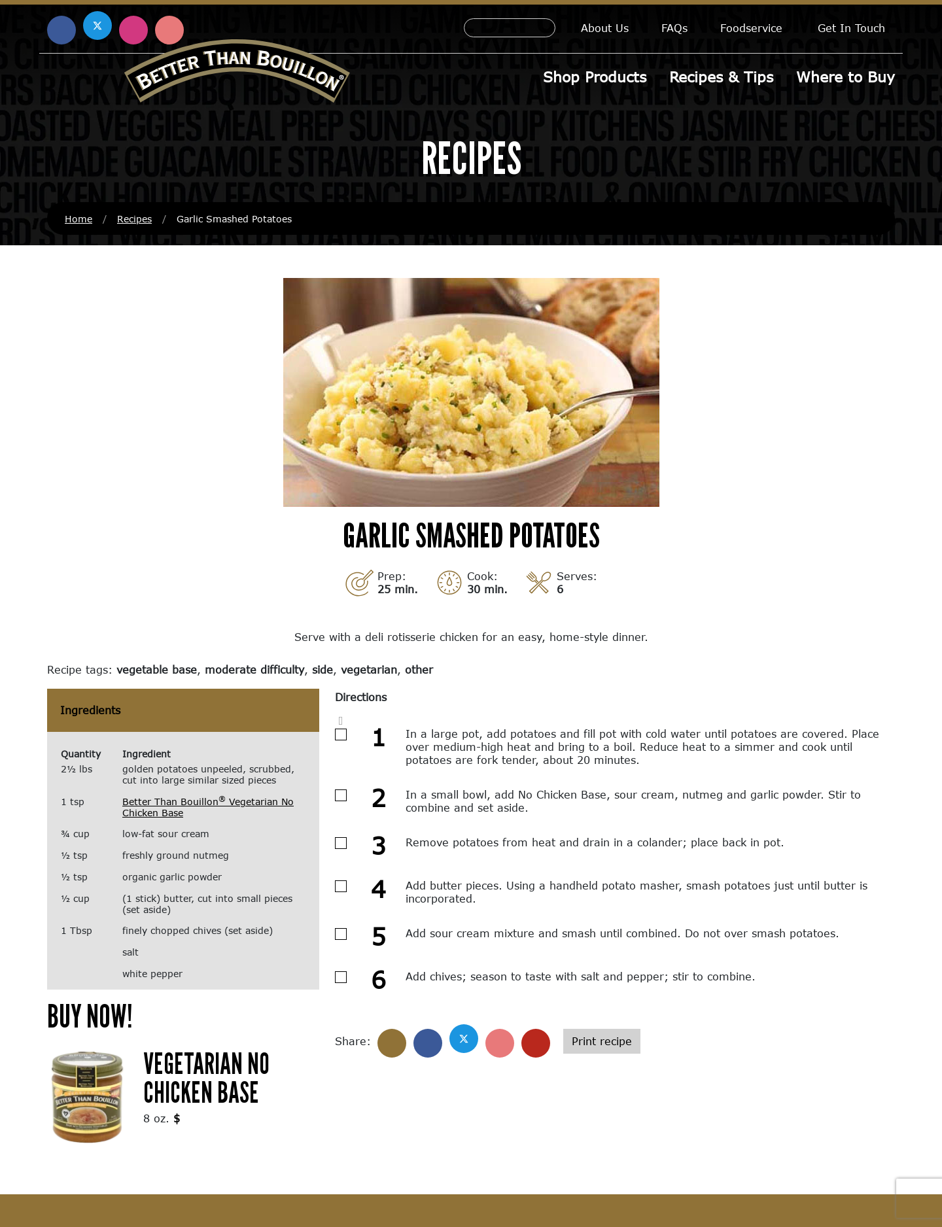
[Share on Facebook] (427, 1043)
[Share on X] (463, 1038)
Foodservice (751, 28)
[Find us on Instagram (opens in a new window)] (133, 30)
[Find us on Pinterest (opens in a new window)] (169, 30)
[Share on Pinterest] (499, 1043)
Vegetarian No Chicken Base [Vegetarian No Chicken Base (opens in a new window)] (206, 1077)
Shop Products (594, 77)
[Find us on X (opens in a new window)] (97, 25)
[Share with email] (535, 1043)
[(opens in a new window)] (87, 1096)
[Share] (391, 1043)
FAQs (674, 28)
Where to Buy (845, 77)
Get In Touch (851, 28)
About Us (605, 28)
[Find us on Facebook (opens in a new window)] (61, 30)
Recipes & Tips (721, 77)
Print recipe (602, 1041)
